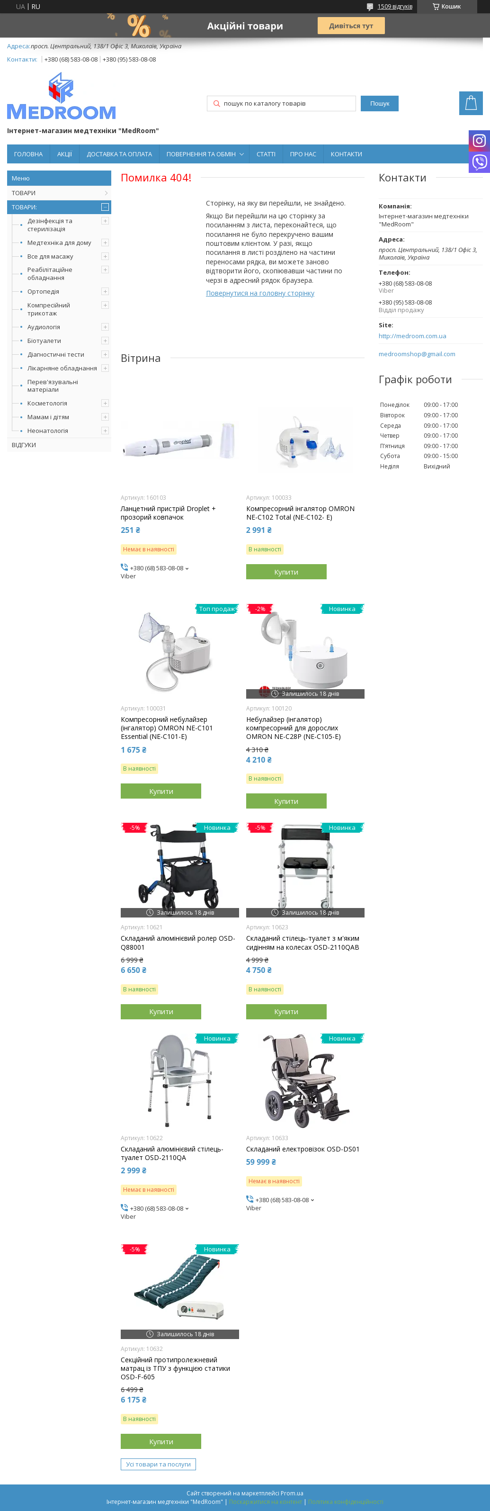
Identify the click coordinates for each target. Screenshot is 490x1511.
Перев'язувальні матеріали (52, 386)
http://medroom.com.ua (412, 336)
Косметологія (47, 403)
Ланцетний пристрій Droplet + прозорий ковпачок (168, 513)
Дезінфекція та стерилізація (49, 224)
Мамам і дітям (48, 417)
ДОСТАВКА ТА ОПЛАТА (119, 154)
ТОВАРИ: (24, 207)
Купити (286, 571)
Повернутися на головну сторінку (260, 292)
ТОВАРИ (24, 193)
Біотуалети (44, 340)
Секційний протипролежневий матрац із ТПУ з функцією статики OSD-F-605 (175, 1368)
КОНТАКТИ (346, 154)
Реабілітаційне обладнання (49, 273)
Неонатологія (47, 430)
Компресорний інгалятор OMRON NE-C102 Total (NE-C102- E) (300, 513)
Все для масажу (50, 256)
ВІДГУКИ (24, 445)
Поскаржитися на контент (265, 1502)
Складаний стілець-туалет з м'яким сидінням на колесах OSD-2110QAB (302, 942)
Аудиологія (43, 327)
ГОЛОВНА (28, 154)
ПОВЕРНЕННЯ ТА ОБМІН (201, 154)
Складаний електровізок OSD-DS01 (303, 1149)
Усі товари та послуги (158, 1464)
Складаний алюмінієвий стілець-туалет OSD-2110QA (172, 1153)
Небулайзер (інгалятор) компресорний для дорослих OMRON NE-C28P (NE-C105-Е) (293, 728)
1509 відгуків (395, 6)
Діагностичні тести (55, 354)
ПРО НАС (303, 154)
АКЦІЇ (64, 154)
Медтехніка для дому (59, 242)
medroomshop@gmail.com (417, 354)
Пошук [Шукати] (379, 103)
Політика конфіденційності (345, 1502)
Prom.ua (292, 1493)
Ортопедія (43, 291)
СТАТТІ (266, 154)
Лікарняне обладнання (62, 368)
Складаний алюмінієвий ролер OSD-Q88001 (178, 942)
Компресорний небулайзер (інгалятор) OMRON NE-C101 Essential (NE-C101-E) (167, 728)
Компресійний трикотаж (48, 309)
